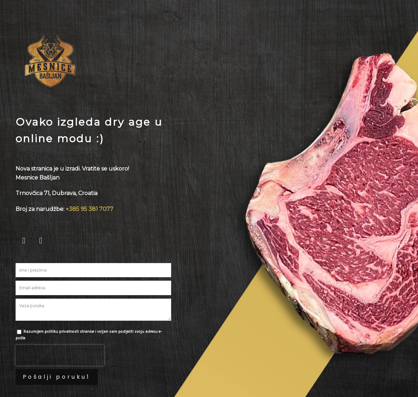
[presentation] (60, 355)
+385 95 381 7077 (89, 209)
